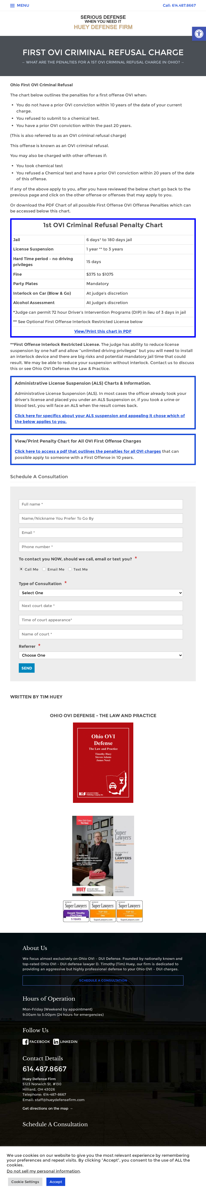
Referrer (29, 646)
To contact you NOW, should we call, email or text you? (78, 559)
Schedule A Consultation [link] (103, 980)
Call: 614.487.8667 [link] (179, 5)
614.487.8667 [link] (45, 1069)
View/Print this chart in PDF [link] (102, 331)
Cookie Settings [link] (25, 1182)
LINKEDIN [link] (65, 1041)
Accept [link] (56, 1182)
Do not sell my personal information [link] (43, 1171)
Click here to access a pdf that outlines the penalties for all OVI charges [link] (88, 451)
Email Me (55, 569)
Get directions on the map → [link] (48, 1108)
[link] (199, 34)
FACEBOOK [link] (36, 1041)
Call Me (31, 569)
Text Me (80, 569)
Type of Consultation (43, 583)
